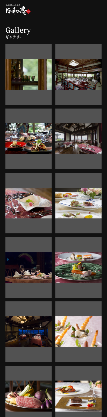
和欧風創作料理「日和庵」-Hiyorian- (18, 9)
